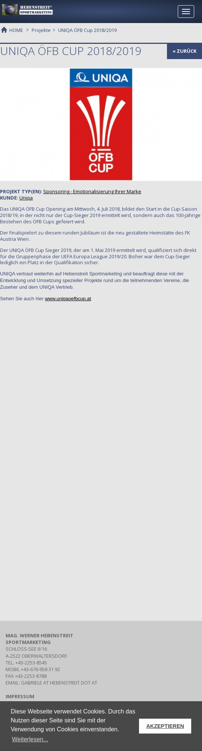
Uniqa (26, 197)
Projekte (41, 30)
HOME (16, 30)
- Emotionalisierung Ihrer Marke (92, 191)
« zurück (184, 51)
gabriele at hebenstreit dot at (59, 682)
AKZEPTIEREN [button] (165, 726)
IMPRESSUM (20, 696)
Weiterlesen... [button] (30, 739)
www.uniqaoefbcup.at (68, 298)
